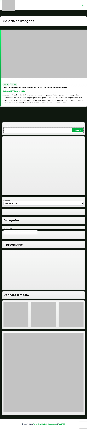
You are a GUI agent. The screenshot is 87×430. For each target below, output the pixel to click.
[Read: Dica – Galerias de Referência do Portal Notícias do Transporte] (43, 54)
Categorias (7, 229)
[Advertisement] (43, 270)
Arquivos (6, 200)
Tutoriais (13, 84)
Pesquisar (7, 126)
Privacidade (52, 424)
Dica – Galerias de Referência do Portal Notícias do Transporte (35, 87)
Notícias (6, 84)
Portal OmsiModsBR (40, 424)
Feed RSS (61, 424)
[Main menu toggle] (82, 5)
